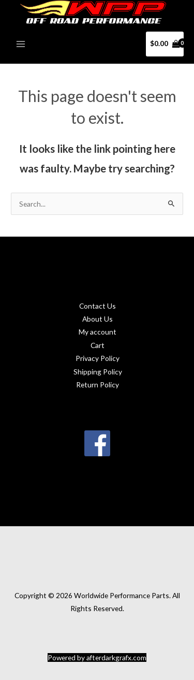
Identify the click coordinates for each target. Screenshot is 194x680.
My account (97, 331)
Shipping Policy (97, 371)
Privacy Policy (98, 358)
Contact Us (97, 305)
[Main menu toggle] (20, 44)
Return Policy (97, 384)
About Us (97, 318)
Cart (98, 345)
